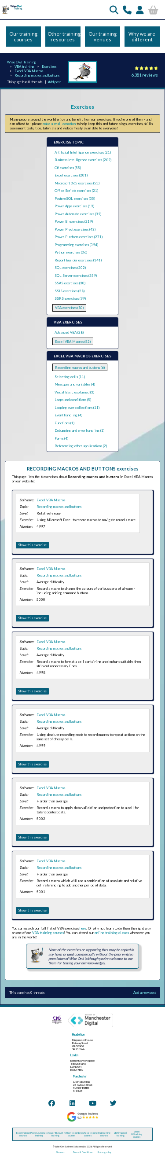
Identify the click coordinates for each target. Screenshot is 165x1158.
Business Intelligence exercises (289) (83, 160)
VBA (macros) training (120, 1134)
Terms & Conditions (82, 1152)
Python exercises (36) (71, 252)
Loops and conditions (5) (73, 399)
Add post (54, 82)
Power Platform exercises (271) (79, 237)
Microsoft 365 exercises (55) (77, 183)
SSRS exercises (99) (70, 298)
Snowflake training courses (88, 1134)
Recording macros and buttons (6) (80, 367)
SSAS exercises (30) (70, 283)
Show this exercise (32, 545)
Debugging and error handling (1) (79, 430)
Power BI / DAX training (55, 1134)
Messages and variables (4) (75, 384)
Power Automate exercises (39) (78, 214)
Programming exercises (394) (76, 245)
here (83, 928)
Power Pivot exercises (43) (75, 229)
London (74, 1055)
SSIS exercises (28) (69, 291)
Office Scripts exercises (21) (76, 190)
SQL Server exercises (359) (76, 275)
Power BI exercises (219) (74, 221)
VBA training (24, 66)
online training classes (112, 932)
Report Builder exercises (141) (78, 260)
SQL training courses (104, 1134)
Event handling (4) (68, 415)
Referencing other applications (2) (81, 446)
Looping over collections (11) (77, 407)
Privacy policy (104, 1152)
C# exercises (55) (68, 167)
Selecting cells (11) (70, 377)
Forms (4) (61, 438)
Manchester (80, 1076)
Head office (78, 1034)
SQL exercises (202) (70, 267)
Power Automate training (39, 1134)
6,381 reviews (145, 75)
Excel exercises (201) (71, 175)
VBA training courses (48, 932)
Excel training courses (23, 1134)
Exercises (49, 66)
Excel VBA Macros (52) (73, 341)
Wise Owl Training (21, 62)
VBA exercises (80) (69, 307)
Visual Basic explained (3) (74, 392)
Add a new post (144, 992)
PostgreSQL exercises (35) (75, 198)
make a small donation (59, 123)
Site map (60, 1152)
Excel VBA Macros (29, 71)
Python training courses (72, 1134)
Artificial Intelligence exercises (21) (83, 152)
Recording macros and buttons (37, 75)
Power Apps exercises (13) (74, 206)
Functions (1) (64, 423)
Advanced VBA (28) (69, 332)
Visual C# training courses (136, 1134)
